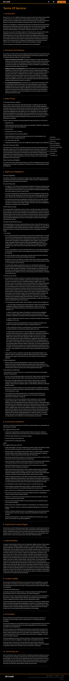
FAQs (62, 675)
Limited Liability (53, 151)
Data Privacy (52, 141)
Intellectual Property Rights (55, 147)
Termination (52, 153)
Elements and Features (54, 139)
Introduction (52, 137)
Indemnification (53, 149)
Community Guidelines (54, 145)
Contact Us (57, 675)
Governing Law (53, 155)
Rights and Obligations (54, 143)
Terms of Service (49, 675)
